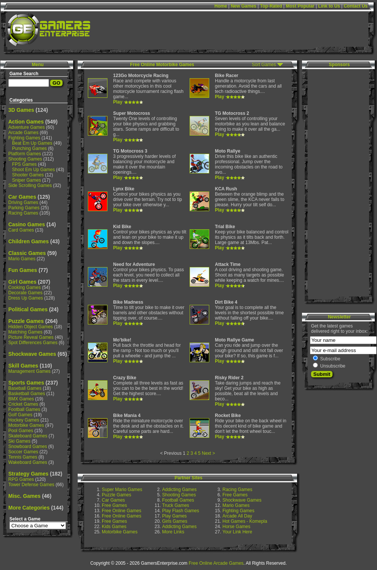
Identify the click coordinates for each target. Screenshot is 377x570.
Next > (208, 453)
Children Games (28, 241)
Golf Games (20, 414)
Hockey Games (23, 420)
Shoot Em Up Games (33, 169)
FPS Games (24, 164)
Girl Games (22, 282)
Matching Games (25, 332)
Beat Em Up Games (32, 143)
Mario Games (21, 258)
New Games (243, 6)
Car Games (22, 197)
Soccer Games (23, 451)
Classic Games (27, 253)
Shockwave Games (32, 354)
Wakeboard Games (27, 462)
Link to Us (329, 6)
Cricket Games (23, 404)
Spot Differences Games (33, 342)
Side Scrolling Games (30, 185)
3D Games (21, 110)
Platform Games (24, 153)
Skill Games (23, 366)
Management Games (29, 371)
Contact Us (356, 6)
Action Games (26, 122)
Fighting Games (24, 138)
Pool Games (20, 430)
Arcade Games (23, 132)
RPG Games (21, 479)
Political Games (28, 309)
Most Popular (300, 6)
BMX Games (21, 399)
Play (118, 102)
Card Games (21, 230)
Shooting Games (25, 159)
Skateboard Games (27, 436)
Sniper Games (26, 180)
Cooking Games (24, 287)
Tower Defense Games (31, 484)
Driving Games (23, 202)
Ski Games (19, 441)
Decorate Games (25, 292)
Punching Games (29, 148)
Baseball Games (24, 388)
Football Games (24, 409)
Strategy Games (28, 474)
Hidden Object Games (30, 326)
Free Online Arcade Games (215, 563)
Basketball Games (26, 393)
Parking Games (24, 207)
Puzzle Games (26, 321)
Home (221, 6)
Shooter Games (28, 175)
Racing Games (23, 213)
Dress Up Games (25, 298)
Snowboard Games (27, 446)
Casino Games (26, 224)
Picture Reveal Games (31, 337)
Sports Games (26, 383)
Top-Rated (271, 6)
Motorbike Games (26, 425)
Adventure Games (26, 127)
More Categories (29, 508)
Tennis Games (22, 457)
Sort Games (264, 64)
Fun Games (22, 270)
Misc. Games (24, 496)
